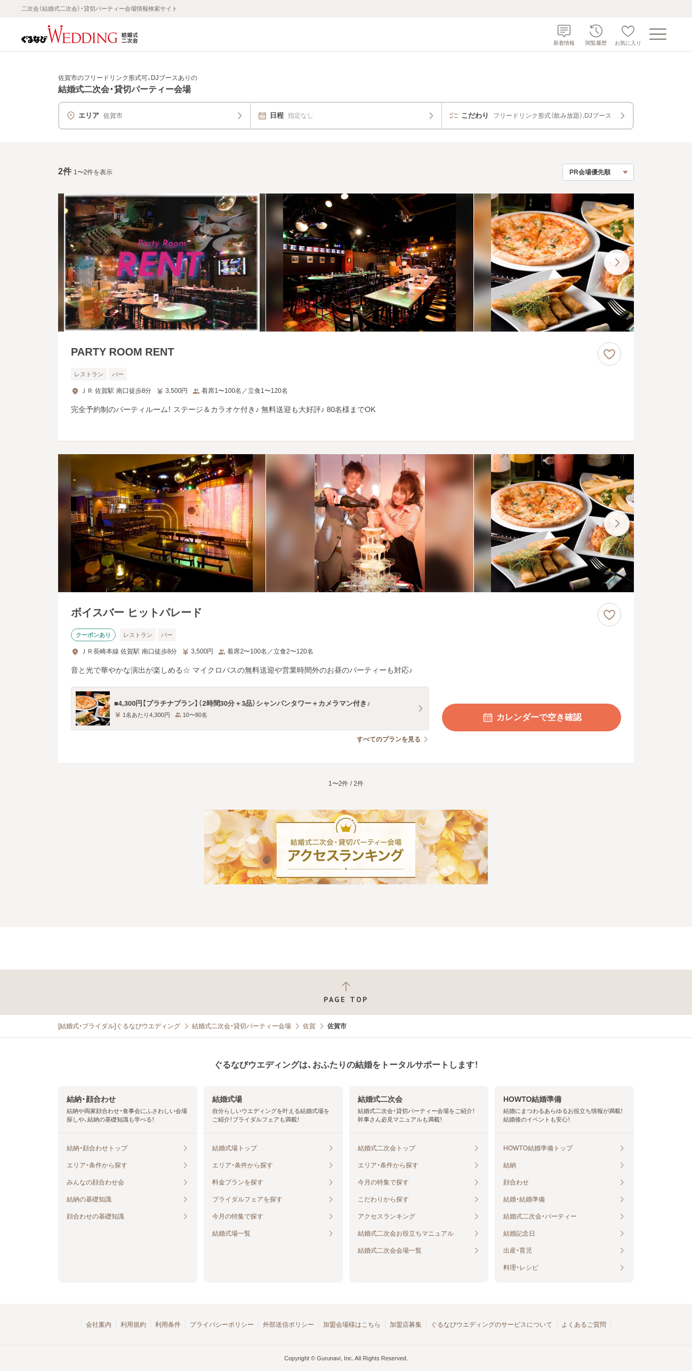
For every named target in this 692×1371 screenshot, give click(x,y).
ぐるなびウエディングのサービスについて (491, 1324)
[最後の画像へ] (617, 262)
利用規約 (133, 1324)
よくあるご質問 (583, 1324)
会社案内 (98, 1324)
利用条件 (168, 1324)
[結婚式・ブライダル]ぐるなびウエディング (119, 1026)
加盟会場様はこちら (352, 1324)
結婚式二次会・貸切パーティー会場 (241, 1026)
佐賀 (309, 1026)
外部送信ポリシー (288, 1324)
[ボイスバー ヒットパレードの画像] (346, 523)
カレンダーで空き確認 (531, 717)
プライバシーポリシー (222, 1324)
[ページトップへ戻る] (346, 992)
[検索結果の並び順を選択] (598, 172)
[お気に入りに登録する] (609, 354)
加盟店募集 (406, 1324)
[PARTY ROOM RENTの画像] (346, 262)
